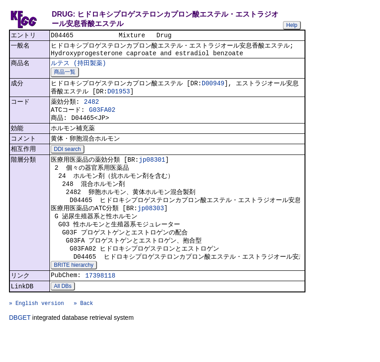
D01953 (118, 97)
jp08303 (150, 227)
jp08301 (152, 173)
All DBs (62, 314)
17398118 (100, 302)
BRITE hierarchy (73, 290)
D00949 (213, 88)
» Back (83, 333)
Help (291, 25)
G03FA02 (102, 118)
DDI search (67, 162)
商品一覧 (64, 76)
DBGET (20, 349)
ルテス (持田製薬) (78, 66)
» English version (36, 333)
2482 (91, 109)
